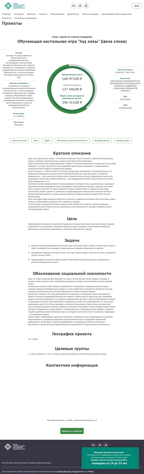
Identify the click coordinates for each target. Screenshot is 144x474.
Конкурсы (19, 14)
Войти (137, 6)
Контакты (6, 18)
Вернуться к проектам (72, 429)
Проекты (31, 14)
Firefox (91, 470)
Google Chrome (78, 470)
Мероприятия (57, 14)
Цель (36, 140)
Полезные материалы (26, 18)
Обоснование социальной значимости (72, 140)
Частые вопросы (90, 14)
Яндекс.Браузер (65, 470)
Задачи (47, 140)
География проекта (101, 140)
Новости (43, 14)
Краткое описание (19, 140)
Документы (73, 14)
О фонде (6, 14)
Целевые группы (122, 140)
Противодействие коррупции (117, 14)
